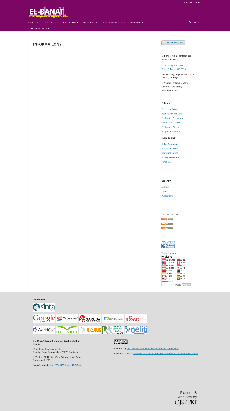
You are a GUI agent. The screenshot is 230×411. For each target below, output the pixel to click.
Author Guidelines (170, 148)
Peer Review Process (171, 113)
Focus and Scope (169, 109)
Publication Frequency (172, 118)
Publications (167, 195)
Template (166, 161)
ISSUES (46, 22)
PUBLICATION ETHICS (114, 22)
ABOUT (32, 22)
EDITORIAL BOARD (66, 22)
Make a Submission (173, 42)
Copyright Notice (169, 152)
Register (188, 2)
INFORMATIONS (38, 28)
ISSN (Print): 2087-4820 (172, 65)
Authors (165, 187)
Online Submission (170, 144)
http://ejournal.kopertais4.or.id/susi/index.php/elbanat (153, 348)
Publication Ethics (170, 127)
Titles (164, 191)
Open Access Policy (170, 122)
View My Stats (168, 241)
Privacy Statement (170, 157)
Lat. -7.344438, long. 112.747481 (66, 365)
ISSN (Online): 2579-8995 (173, 69)
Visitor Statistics (169, 253)
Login (197, 2)
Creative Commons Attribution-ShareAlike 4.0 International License (165, 353)
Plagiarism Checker (170, 131)
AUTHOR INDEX (90, 22)
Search (195, 22)
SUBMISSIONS (137, 22)
